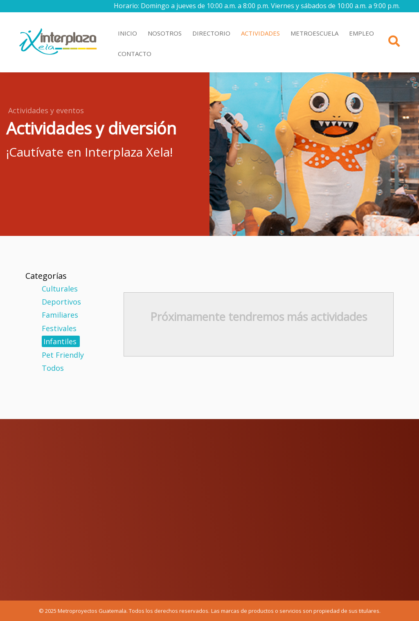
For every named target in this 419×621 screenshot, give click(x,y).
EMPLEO (361, 33)
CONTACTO (134, 53)
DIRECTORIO (211, 33)
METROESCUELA (314, 33)
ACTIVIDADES (260, 33)
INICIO (127, 33)
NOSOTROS (165, 33)
